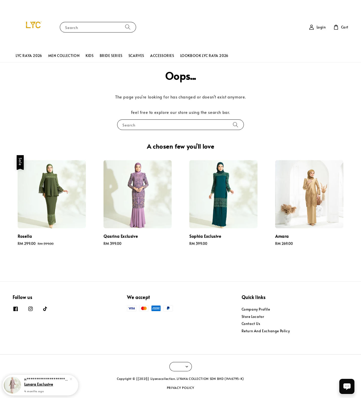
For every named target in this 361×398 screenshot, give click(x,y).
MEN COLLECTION (64, 55)
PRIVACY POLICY (180, 387)
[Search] (128, 27)
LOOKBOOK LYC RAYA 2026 (204, 55)
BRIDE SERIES (111, 55)
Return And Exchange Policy (266, 330)
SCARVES (136, 55)
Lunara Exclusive (38, 384)
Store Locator (253, 316)
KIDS (89, 55)
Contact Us (251, 323)
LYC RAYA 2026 (29, 55)
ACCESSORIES (162, 55)
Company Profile (256, 309)
